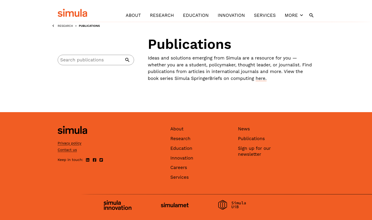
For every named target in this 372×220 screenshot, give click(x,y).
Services (265, 15)
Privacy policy (69, 143)
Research (162, 15)
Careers (178, 167)
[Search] (96, 60)
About (133, 15)
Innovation (231, 15)
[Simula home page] (72, 138)
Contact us (67, 150)
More (294, 15)
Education (196, 15)
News (244, 129)
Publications (251, 138)
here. (261, 78)
